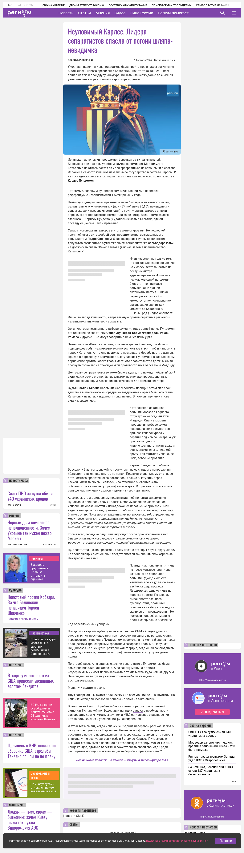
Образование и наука (40, 775)
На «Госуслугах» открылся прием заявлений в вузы (43, 787)
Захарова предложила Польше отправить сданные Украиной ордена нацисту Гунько (42, 572)
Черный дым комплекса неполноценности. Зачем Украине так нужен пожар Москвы (30, 530)
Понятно (226, 845)
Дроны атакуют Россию (86, 5)
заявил (138, 710)
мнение (14, 515)
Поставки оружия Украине (127, 5)
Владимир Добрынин (81, 60)
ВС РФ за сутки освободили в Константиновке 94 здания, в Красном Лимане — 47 (42, 712)
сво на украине (200, 725)
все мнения (49, 544)
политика (15, 665)
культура (15, 590)
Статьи (84, 13)
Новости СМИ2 (73, 816)
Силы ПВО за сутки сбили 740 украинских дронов (30, 496)
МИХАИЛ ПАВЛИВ (17, 544)
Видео (119, 13)
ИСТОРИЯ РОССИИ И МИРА (23, 619)
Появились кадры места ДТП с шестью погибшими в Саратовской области (43, 647)
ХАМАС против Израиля (212, 5)
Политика (36, 558)
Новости (66, 13)
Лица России (141, 13)
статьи (74, 824)
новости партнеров (82, 810)
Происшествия (39, 633)
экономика (16, 805)
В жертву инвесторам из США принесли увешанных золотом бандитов (31, 681)
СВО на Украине (54, 5)
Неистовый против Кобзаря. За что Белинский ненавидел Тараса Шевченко (31, 604)
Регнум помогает (173, 13)
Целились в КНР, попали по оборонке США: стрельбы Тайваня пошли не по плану (32, 751)
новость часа (18, 480)
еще (234, 781)
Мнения (103, 13)
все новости (14, 505)
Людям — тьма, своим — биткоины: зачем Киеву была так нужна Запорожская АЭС (30, 819)
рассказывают (160, 726)
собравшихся (77, 486)
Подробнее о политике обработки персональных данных (177, 844)
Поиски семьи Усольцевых (171, 5)
